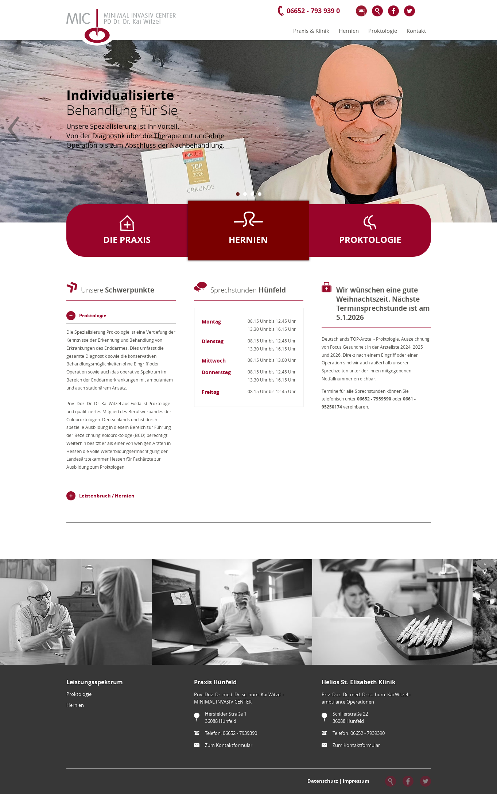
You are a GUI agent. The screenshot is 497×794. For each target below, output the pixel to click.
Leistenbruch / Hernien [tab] (107, 495)
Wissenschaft (361, 10)
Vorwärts (483, 129)
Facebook (393, 10)
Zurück (13, 129)
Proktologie (382, 30)
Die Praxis (127, 239)
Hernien (349, 30)
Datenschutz (322, 780)
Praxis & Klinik (311, 30)
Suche (377, 10)
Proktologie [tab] (92, 315)
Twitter (409, 10)
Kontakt (416, 30)
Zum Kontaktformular (228, 745)
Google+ (425, 10)
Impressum (356, 780)
